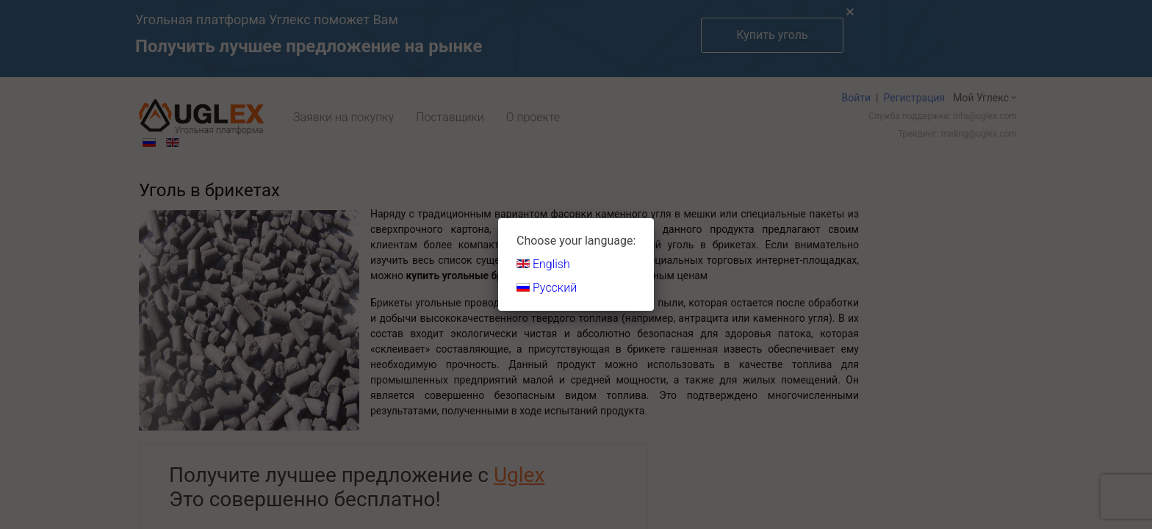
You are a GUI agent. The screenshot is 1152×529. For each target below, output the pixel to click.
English (543, 264)
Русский (546, 288)
